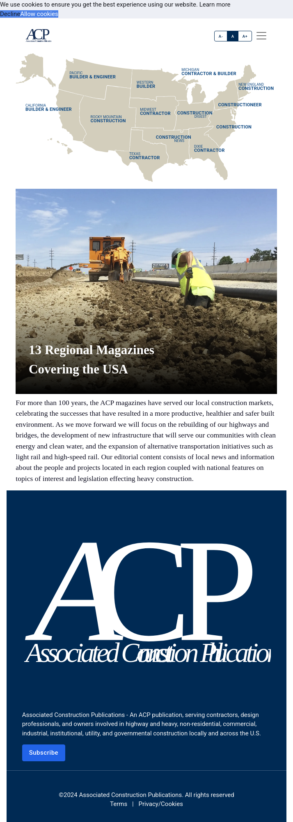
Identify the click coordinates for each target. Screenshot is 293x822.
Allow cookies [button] (39, 14)
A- (221, 36)
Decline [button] (10, 14)
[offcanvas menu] (261, 36)
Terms (118, 804)
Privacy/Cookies (160, 804)
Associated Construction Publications (130, 795)
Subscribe (44, 752)
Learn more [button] (215, 4)
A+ (245, 36)
